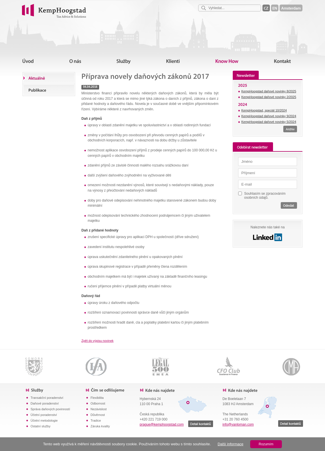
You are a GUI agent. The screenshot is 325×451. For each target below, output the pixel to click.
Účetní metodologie (44, 420)
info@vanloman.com (238, 424)
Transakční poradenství (47, 397)
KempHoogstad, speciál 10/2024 (264, 110)
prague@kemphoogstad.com (162, 424)
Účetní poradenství (44, 415)
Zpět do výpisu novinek (97, 340)
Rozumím (266, 444)
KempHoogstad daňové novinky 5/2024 (268, 121)
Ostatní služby (41, 426)
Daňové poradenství (45, 403)
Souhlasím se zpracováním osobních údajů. (265, 195)
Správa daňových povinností (50, 409)
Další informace (230, 444)
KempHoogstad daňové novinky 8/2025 (268, 91)
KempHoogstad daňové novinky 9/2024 (268, 116)
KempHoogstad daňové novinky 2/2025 (268, 97)
